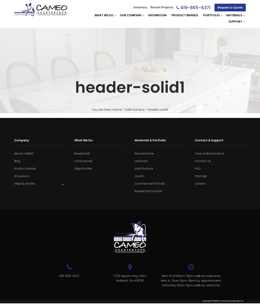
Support (235, 22)
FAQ (197, 169)
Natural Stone (144, 153)
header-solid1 (158, 109)
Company (21, 140)
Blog (17, 161)
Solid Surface (135, 109)
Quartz (139, 176)
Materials (234, 15)
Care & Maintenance (209, 153)
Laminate (141, 161)
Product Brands (184, 15)
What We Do (103, 15)
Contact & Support (209, 140)
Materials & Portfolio (150, 140)
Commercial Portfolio (150, 184)
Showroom (157, 15)
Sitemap (201, 176)
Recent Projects (161, 7)
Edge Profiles (83, 169)
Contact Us (203, 161)
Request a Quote (230, 7)
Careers (200, 184)
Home (117, 109)
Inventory (140, 7)
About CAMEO (24, 153)
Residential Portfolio (148, 191)
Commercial (83, 161)
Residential (82, 153)
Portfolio (211, 15)
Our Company (131, 15)
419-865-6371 (195, 8)
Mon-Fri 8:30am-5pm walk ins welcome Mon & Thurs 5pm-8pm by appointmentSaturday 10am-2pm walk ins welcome (191, 280)
